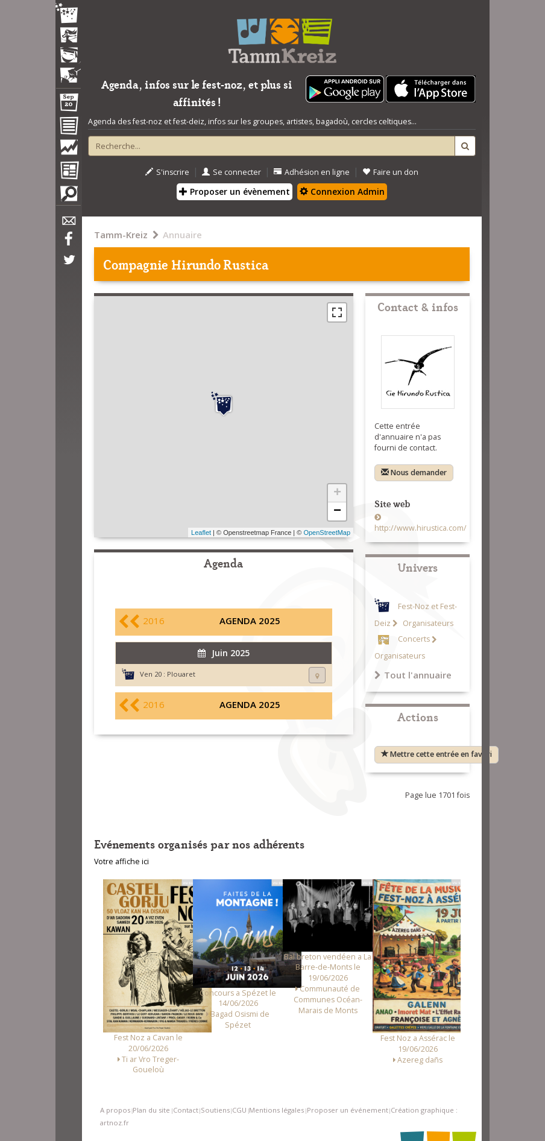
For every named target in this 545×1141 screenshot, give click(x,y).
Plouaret (181, 673)
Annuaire (182, 235)
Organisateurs (427, 623)
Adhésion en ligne (312, 172)
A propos (115, 1109)
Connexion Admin (342, 191)
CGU (239, 1109)
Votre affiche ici (121, 861)
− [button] (337, 511)
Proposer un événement (347, 1109)
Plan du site (151, 1109)
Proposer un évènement (234, 191)
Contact (185, 1109)
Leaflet (201, 532)
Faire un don (390, 172)
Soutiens (215, 1109)
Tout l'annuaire (413, 675)
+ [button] (337, 493)
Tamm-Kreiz (121, 235)
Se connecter (231, 172)
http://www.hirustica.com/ (420, 528)
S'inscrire (167, 172)
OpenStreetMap (326, 532)
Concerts (414, 639)
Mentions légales (276, 1109)
